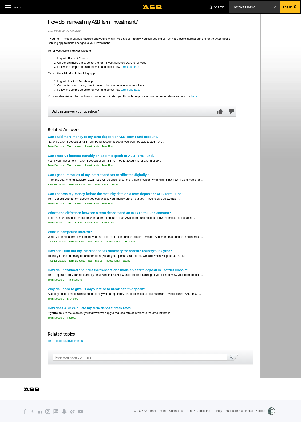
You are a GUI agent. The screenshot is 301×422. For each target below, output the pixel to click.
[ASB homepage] (152, 7)
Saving (115, 184)
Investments (92, 146)
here (194, 96)
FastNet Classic (57, 184)
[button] (8, 7)
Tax (69, 146)
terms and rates (130, 67)
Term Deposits (56, 146)
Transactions (74, 279)
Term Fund (108, 146)
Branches (72, 298)
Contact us (176, 411)
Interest (78, 146)
